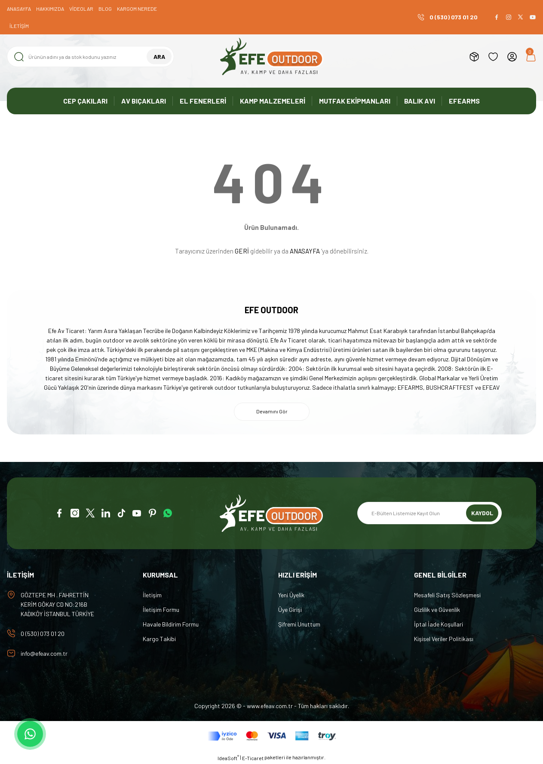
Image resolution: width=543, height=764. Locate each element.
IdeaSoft (228, 757)
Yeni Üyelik (291, 595)
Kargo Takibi (159, 638)
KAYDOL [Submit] (482, 513)
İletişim (152, 595)
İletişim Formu (161, 609)
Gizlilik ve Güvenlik (437, 609)
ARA (159, 56)
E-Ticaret (253, 758)
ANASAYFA (305, 251)
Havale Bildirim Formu (171, 624)
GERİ (242, 251)
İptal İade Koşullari (438, 624)
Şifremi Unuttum (299, 624)
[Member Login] (512, 57)
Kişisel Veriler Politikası (443, 638)
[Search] (90, 56)
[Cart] (531, 57)
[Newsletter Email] (429, 513)
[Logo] (271, 56)
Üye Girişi (290, 609)
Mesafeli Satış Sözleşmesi (447, 595)
